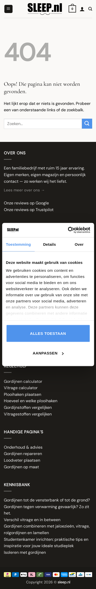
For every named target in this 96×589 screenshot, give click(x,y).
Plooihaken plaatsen (22, 394)
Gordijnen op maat (21, 467)
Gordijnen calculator (23, 381)
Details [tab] (49, 244)
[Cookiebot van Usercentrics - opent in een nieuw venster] (68, 230)
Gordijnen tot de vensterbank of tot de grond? (47, 500)
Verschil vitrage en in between (32, 519)
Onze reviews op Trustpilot (29, 209)
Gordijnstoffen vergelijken (28, 407)
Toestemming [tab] (18, 244)
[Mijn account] (82, 9)
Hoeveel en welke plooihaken (30, 400)
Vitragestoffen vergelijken (28, 414)
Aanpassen (48, 353)
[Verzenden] (87, 124)
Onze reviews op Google (26, 203)
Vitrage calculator (21, 387)
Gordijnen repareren (23, 453)
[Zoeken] (90, 9)
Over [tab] (79, 244)
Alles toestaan (48, 333)
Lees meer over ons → (24, 190)
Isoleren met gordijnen (25, 552)
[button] (8, 9)
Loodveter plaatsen (22, 460)
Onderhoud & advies (23, 447)
